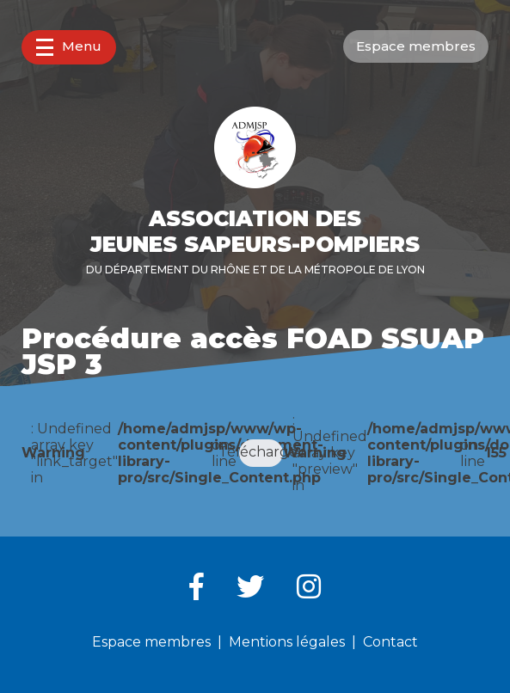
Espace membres (416, 46)
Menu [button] (68, 47)
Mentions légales (287, 642)
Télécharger (260, 452)
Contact (390, 642)
